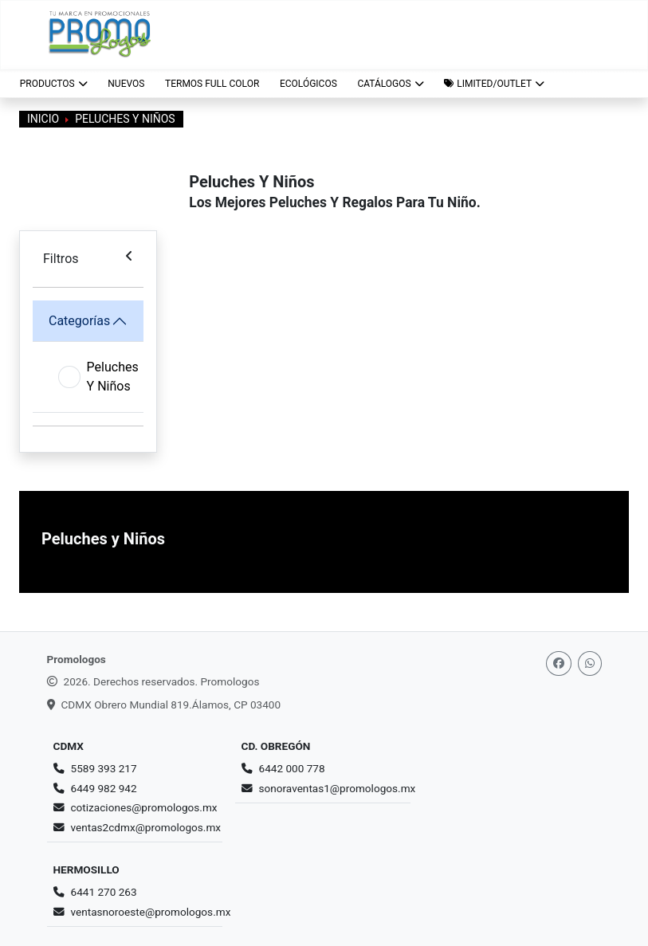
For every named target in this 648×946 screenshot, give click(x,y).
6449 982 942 (104, 788)
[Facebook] (558, 663)
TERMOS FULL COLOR (212, 83)
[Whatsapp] (590, 663)
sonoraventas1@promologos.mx (337, 788)
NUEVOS (126, 83)
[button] (494, 83)
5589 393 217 (104, 768)
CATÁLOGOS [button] (390, 83)
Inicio (43, 118)
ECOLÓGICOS (308, 83)
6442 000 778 (292, 768)
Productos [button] (54, 83)
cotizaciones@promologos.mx (144, 807)
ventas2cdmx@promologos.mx (146, 827)
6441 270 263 (104, 891)
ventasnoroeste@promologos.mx (151, 911)
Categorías (79, 320)
